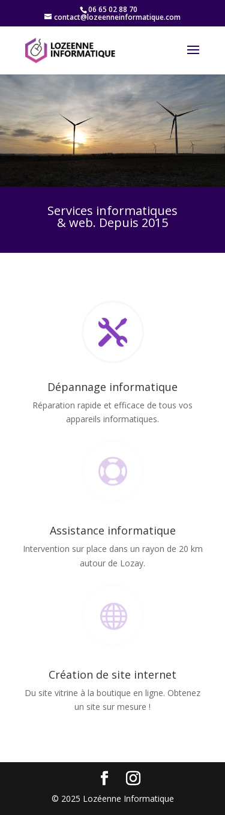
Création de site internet (112, 674)
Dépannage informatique (112, 387)
